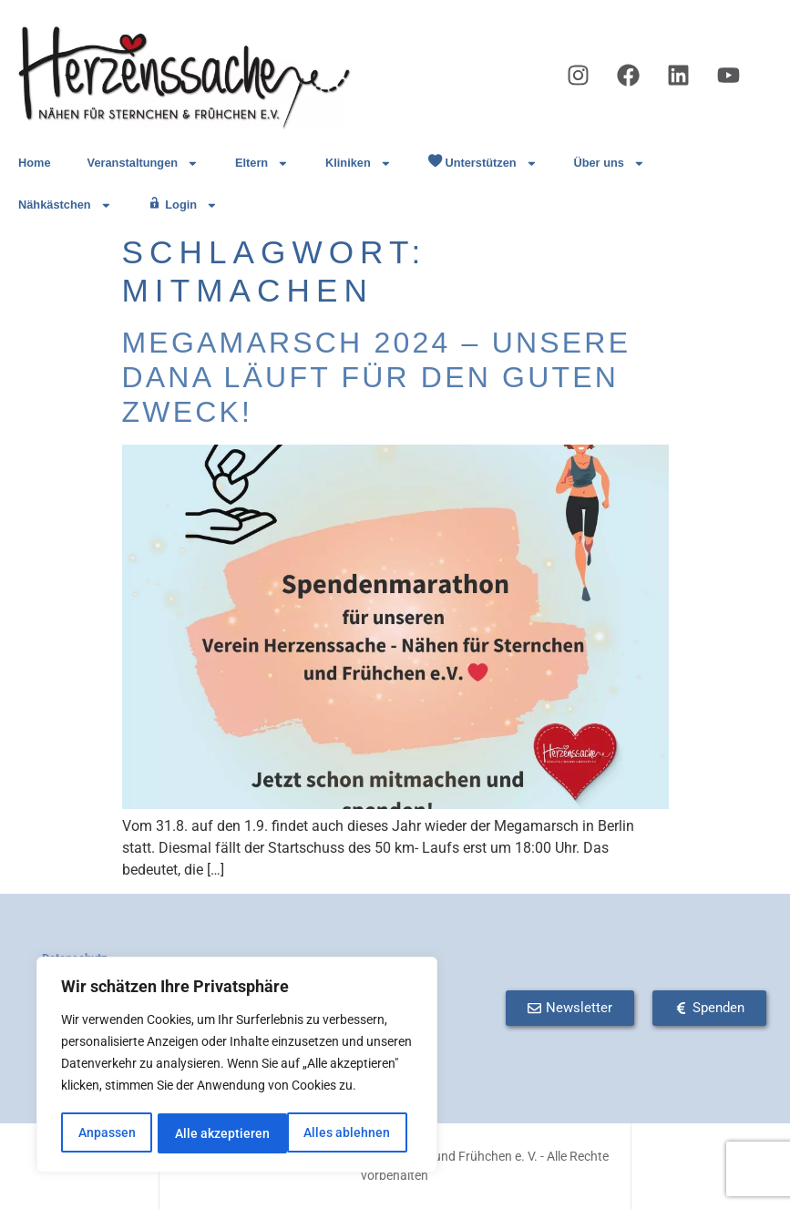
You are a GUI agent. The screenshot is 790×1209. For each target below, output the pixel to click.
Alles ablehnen (218, 1133)
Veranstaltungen (143, 164)
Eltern (262, 164)
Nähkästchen (64, 205)
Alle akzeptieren (349, 1133)
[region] (236, 1066)
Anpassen (106, 1133)
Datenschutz (75, 958)
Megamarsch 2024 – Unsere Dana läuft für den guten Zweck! (376, 377)
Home (34, 162)
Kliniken (358, 164)
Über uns (608, 164)
